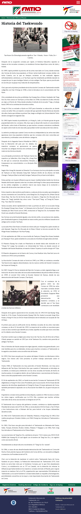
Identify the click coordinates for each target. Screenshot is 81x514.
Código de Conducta (40, 485)
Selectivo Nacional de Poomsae (71, 193)
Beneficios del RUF (71, 109)
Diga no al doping (56, 485)
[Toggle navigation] (78, 2)
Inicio (3, 18)
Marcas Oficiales (70, 160)
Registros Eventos (9, 485)
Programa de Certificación (70, 64)
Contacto (71, 485)
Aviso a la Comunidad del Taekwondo (71, 137)
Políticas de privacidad (64, 498)
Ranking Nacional (25, 485)
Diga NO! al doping (70, 31)
